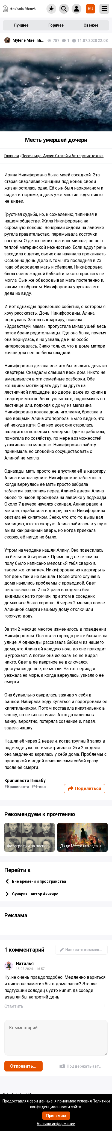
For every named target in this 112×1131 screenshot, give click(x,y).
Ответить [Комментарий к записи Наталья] (13, 1006)
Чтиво (40, 787)
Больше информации (56, 1123)
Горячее (56, 25)
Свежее (91, 25)
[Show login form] (76, 9)
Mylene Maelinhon (29, 40)
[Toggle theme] (51, 9)
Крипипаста (18, 787)
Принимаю (56, 1115)
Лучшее (21, 25)
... (106, 1005)
